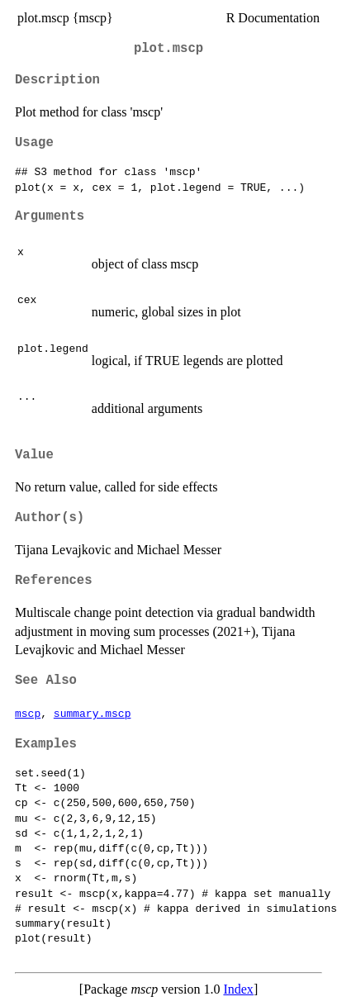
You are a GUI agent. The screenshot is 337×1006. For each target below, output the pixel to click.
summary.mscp (92, 712)
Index (238, 989)
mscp (27, 712)
